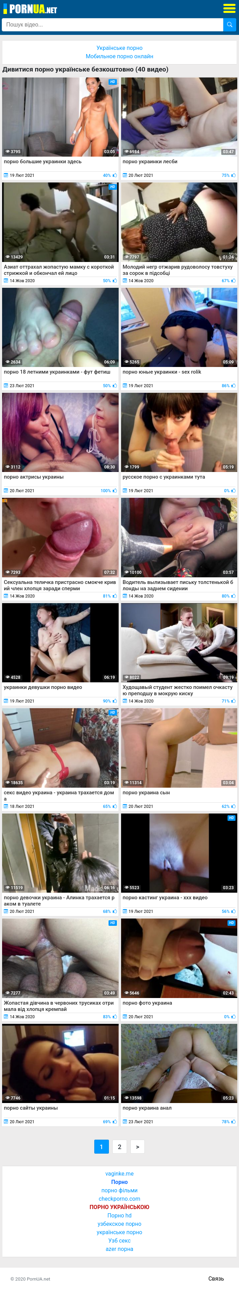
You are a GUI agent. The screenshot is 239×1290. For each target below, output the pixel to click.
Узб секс (119, 1240)
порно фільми (119, 1190)
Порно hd (119, 1215)
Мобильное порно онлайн (119, 56)
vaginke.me (119, 1173)
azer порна (120, 1249)
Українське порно (119, 48)
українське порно (119, 1232)
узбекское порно (120, 1224)
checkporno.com (119, 1198)
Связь (216, 1278)
